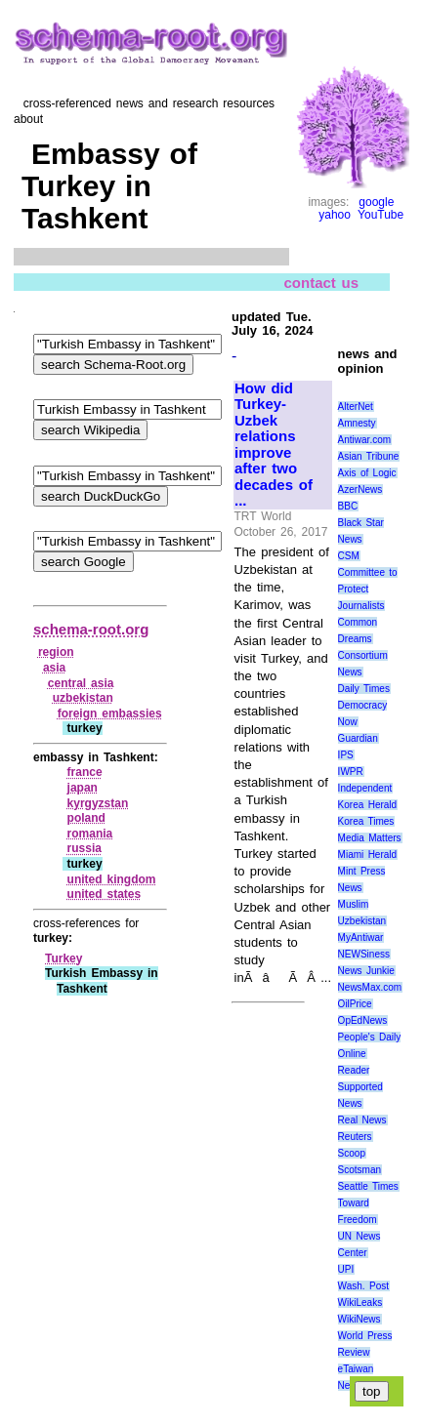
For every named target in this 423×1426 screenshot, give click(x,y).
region (56, 652)
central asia (81, 683)
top (371, 1391)
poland (86, 818)
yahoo (334, 215)
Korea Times (366, 821)
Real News (362, 1120)
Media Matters (370, 838)
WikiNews (359, 1319)
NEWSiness (364, 954)
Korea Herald (368, 804)
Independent (365, 788)
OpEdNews (363, 1020)
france (85, 772)
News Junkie (366, 970)
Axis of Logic (367, 473)
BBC (348, 506)
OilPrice (355, 1003)
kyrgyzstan (98, 803)
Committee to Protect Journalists (368, 589)
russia (84, 848)
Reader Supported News (360, 1087)
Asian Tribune (369, 456)
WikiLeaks (360, 1302)
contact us (322, 281)
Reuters (355, 1136)
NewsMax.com (370, 987)
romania (90, 833)
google (376, 202)
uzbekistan (83, 698)
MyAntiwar (361, 937)
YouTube (380, 215)
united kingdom (111, 879)
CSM (349, 555)
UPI (346, 1269)
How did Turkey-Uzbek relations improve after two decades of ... (273, 445)
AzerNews (360, 489)
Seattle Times (368, 1186)
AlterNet (355, 406)
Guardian (358, 738)
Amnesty (357, 423)
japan (82, 787)
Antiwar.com (364, 439)
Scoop (351, 1153)
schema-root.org (90, 629)
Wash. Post (363, 1286)
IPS (346, 755)
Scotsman (359, 1169)
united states (104, 894)
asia (54, 667)
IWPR (350, 771)
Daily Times (364, 688)
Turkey (63, 958)
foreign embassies (110, 713)
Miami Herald (368, 854)
